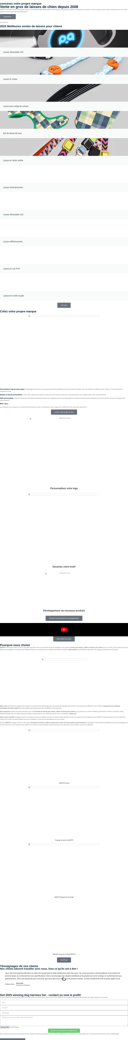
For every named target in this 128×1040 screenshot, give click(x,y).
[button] (2, 979)
